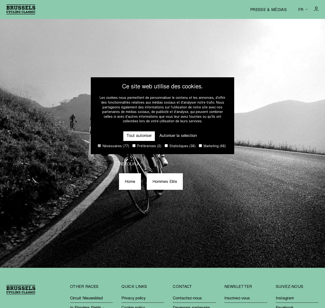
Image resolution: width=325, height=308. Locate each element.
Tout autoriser (139, 136)
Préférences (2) (146, 146)
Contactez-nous (187, 299)
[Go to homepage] (20, 9)
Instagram (285, 299)
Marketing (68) (212, 146)
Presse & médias (268, 10)
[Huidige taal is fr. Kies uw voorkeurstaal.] (303, 9)
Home (130, 182)
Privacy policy (133, 299)
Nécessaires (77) (113, 146)
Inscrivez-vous (237, 299)
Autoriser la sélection (178, 136)
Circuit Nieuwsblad (86, 299)
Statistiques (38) (180, 146)
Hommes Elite (164, 182)
